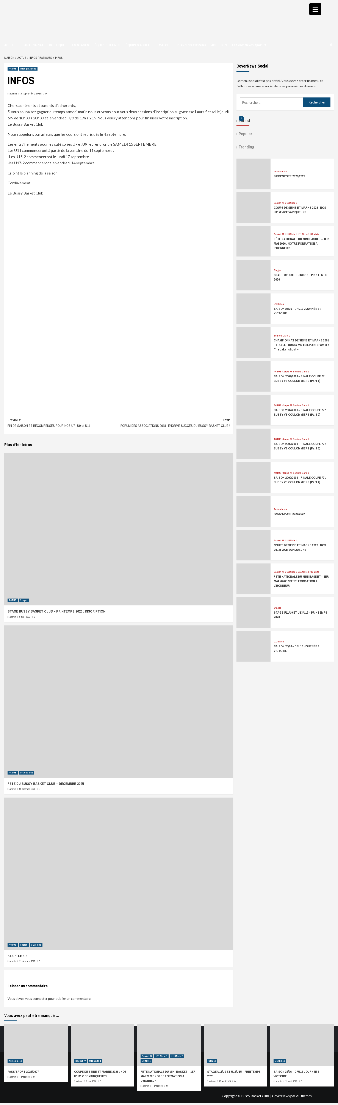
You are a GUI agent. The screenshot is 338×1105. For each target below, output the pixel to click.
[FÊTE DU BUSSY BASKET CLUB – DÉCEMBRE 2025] (118, 701)
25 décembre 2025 (27, 788)
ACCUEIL (10, 45)
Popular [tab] (245, 134)
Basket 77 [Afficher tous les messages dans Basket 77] (279, 203)
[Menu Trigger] (315, 9)
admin (13, 93)
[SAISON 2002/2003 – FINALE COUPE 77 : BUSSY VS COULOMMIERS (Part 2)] (253, 409)
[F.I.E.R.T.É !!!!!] (118, 874)
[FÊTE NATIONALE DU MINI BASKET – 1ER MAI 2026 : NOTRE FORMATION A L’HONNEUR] (253, 241)
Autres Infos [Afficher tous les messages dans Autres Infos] (280, 171)
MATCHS (165, 45)
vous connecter (36, 998)
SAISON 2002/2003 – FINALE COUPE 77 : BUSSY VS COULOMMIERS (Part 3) (300, 446)
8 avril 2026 (24, 616)
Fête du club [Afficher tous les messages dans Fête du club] (26, 772)
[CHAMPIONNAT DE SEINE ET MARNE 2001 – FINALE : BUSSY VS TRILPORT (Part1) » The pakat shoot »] (253, 342)
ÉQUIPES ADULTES (139, 45)
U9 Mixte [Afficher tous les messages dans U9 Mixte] (314, 234)
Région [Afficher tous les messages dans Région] (23, 944)
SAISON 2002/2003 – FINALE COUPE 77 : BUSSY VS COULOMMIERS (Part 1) (300, 378)
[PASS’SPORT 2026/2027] (253, 173)
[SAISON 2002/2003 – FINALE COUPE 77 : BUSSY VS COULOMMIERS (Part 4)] (253, 477)
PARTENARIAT (33, 45)
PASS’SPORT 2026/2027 (289, 176)
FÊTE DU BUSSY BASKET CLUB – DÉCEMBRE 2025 (46, 783)
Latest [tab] (244, 120)
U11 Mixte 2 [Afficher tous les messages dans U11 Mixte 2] (303, 234)
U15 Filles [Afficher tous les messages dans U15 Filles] (36, 944)
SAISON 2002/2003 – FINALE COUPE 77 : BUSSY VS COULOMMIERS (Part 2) (300, 412)
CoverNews (281, 1096)
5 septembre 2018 (31, 93)
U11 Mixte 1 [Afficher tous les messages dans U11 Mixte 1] (291, 203)
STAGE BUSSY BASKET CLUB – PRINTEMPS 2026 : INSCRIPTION (56, 611)
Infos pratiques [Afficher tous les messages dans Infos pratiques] (28, 68)
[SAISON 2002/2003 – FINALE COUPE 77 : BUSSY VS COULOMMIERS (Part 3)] (253, 443)
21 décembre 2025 (27, 961)
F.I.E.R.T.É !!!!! (17, 955)
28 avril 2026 (225, 1081)
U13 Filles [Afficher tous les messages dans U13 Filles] (279, 304)
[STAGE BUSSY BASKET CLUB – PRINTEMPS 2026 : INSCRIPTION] (118, 529)
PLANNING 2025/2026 (191, 45)
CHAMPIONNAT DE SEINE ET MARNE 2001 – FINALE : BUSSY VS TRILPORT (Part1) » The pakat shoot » (302, 345)
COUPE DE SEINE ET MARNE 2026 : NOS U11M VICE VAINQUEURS (300, 209)
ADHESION (219, 45)
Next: (174, 423)
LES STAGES (79, 45)
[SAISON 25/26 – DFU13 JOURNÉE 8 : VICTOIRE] (253, 308)
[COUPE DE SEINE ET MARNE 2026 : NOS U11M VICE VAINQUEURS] (253, 207)
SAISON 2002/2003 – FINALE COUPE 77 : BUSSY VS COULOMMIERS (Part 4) (300, 479)
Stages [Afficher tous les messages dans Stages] (24, 600)
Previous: (63, 423)
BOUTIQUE (57, 45)
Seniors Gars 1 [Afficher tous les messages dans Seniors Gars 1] (281, 336)
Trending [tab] (246, 147)
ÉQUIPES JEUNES (107, 45)
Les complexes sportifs (249, 45)
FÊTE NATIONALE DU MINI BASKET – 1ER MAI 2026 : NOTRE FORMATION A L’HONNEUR (301, 243)
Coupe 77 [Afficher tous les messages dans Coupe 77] (287, 371)
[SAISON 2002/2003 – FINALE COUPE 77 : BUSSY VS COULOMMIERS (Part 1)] (253, 376)
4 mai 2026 (24, 1076)
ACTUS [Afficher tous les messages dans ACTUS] (12, 68)
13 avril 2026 (291, 1081)
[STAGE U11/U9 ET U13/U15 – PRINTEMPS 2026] (253, 274)
